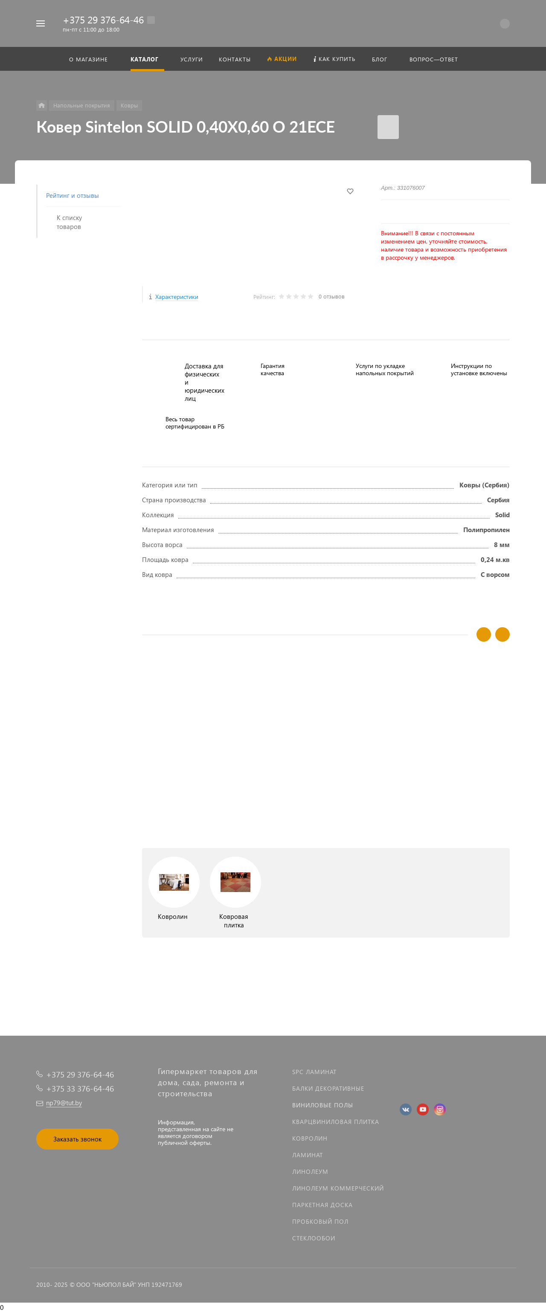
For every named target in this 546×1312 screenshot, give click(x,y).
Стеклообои (313, 1238)
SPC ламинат (314, 1072)
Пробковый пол (320, 1221)
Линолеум (310, 1171)
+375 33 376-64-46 (80, 1088)
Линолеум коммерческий (338, 1188)
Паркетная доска (322, 1205)
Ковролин (310, 1138)
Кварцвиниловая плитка (335, 1122)
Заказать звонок (77, 1139)
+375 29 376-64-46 (103, 19)
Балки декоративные (328, 1088)
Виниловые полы (322, 1105)
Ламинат (307, 1155)
